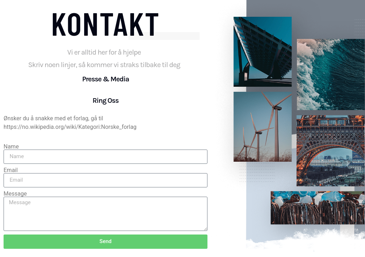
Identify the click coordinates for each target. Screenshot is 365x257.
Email (11, 170)
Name (11, 147)
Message (15, 194)
